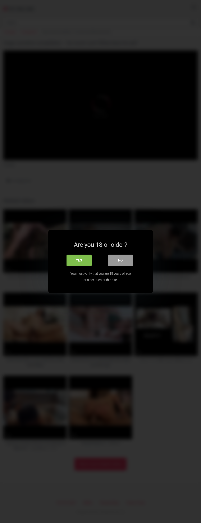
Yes (79, 260)
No (120, 260)
